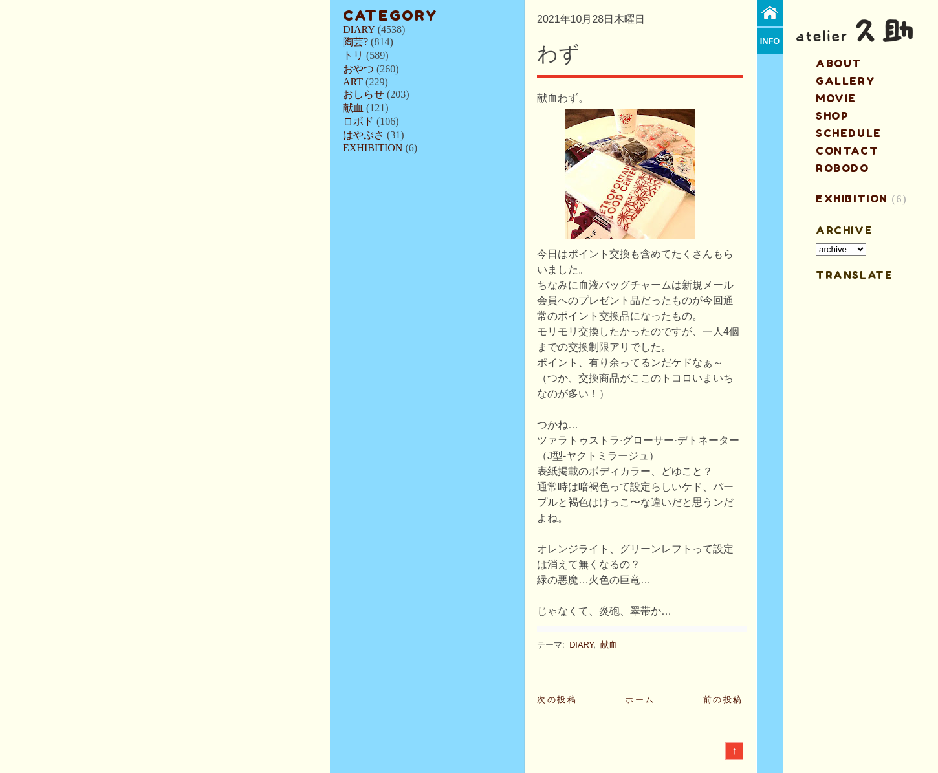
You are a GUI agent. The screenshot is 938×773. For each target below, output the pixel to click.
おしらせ (363, 94)
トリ (353, 55)
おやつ (358, 68)
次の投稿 (557, 699)
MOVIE (836, 98)
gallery (845, 80)
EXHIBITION (372, 147)
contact (847, 150)
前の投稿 (723, 699)
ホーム (640, 699)
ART (353, 81)
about (839, 63)
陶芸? (355, 41)
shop (832, 115)
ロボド (358, 121)
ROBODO (842, 168)
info (770, 41)
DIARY (359, 29)
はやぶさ (363, 134)
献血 (353, 107)
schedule (849, 133)
